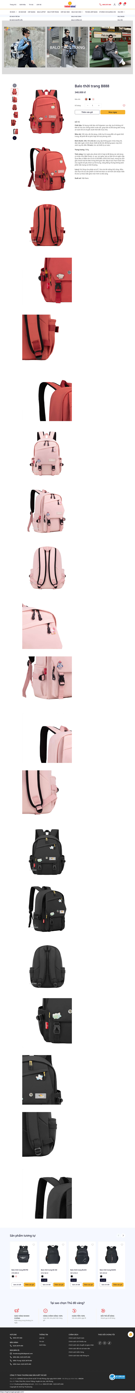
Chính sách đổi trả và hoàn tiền (79, 1348)
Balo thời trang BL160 (49, 1270)
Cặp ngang (31, 12)
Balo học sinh (76, 12)
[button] (123, 1236)
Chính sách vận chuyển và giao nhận (81, 1345)
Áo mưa (12, 12)
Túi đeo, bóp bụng (91, 12)
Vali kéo (120, 12)
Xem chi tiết (17, 1285)
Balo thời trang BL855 (108, 1270)
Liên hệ (39, 4)
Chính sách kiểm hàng (76, 1352)
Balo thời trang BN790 (20, 1270)
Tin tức (31, 4)
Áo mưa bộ (22, 12)
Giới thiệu (23, 4)
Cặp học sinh (65, 12)
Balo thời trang (53, 12)
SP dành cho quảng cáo (107, 12)
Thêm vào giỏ (87, 112)
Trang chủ (13, 4)
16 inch (73, 1280)
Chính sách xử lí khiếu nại (77, 1341)
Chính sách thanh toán (76, 1338)
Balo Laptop (41, 12)
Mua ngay (113, 112)
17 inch (44, 1280)
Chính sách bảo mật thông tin (79, 1355)
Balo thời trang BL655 (78, 1270)
